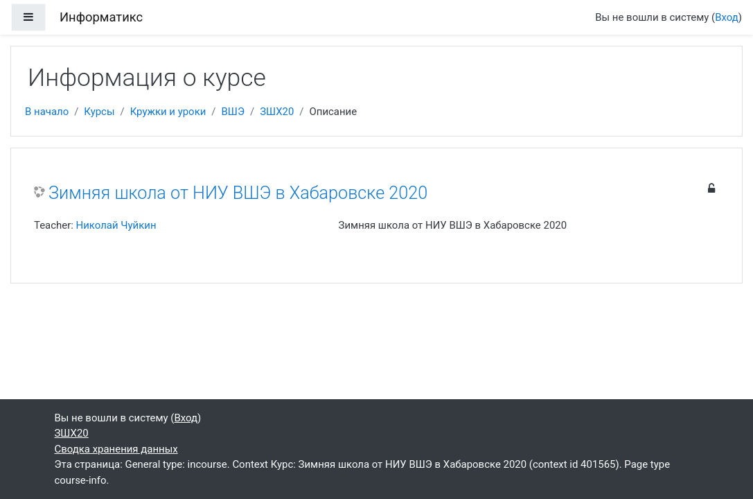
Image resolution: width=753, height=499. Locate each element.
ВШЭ (233, 111)
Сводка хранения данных (116, 449)
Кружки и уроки (168, 111)
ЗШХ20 (277, 111)
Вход (726, 17)
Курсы (99, 111)
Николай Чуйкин (116, 225)
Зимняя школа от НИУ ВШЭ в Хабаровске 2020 (237, 193)
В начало (47, 111)
